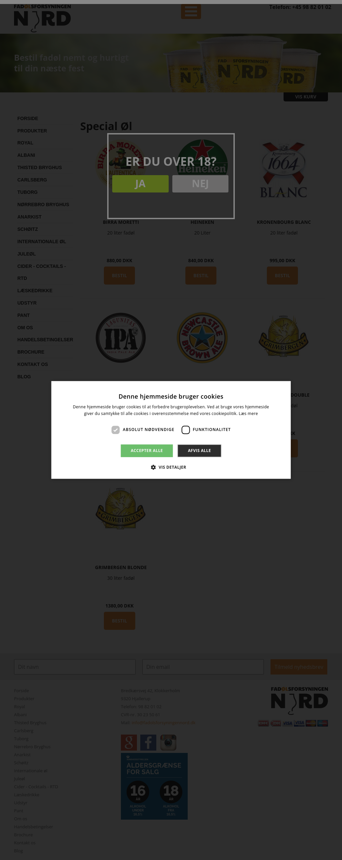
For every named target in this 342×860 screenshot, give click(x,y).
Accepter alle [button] (147, 450)
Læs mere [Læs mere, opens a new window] (248, 414)
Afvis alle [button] (199, 450)
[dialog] (171, 430)
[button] (171, 467)
